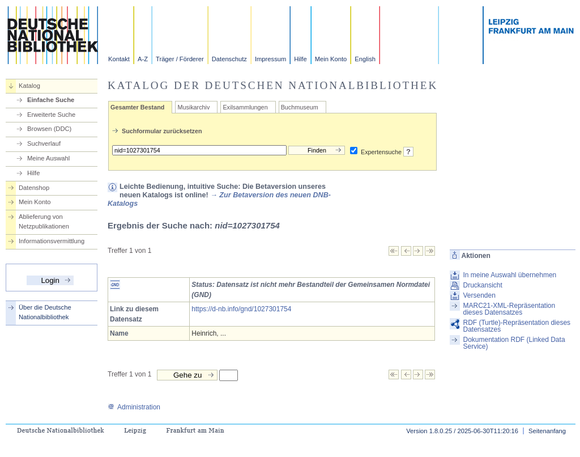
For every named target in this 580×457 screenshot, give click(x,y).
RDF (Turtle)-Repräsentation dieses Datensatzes (516, 326)
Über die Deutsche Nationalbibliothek (45, 312)
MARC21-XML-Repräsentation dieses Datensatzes (509, 309)
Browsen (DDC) (49, 128)
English (365, 59)
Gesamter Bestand (137, 107)
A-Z (143, 59)
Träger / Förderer (180, 59)
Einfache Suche (50, 99)
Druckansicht (482, 285)
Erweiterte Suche (51, 114)
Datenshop (34, 187)
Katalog (29, 85)
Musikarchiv (193, 107)
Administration (134, 407)
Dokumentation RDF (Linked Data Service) (514, 343)
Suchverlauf (44, 143)
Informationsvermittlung (51, 241)
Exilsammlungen (245, 107)
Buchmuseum (299, 107)
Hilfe (300, 59)
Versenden (479, 295)
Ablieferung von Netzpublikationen (44, 221)
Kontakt (119, 59)
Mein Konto (331, 59)
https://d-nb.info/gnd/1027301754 (241, 309)
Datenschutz (229, 59)
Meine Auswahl (48, 158)
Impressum (270, 59)
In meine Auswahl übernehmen (509, 275)
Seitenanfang (547, 431)
